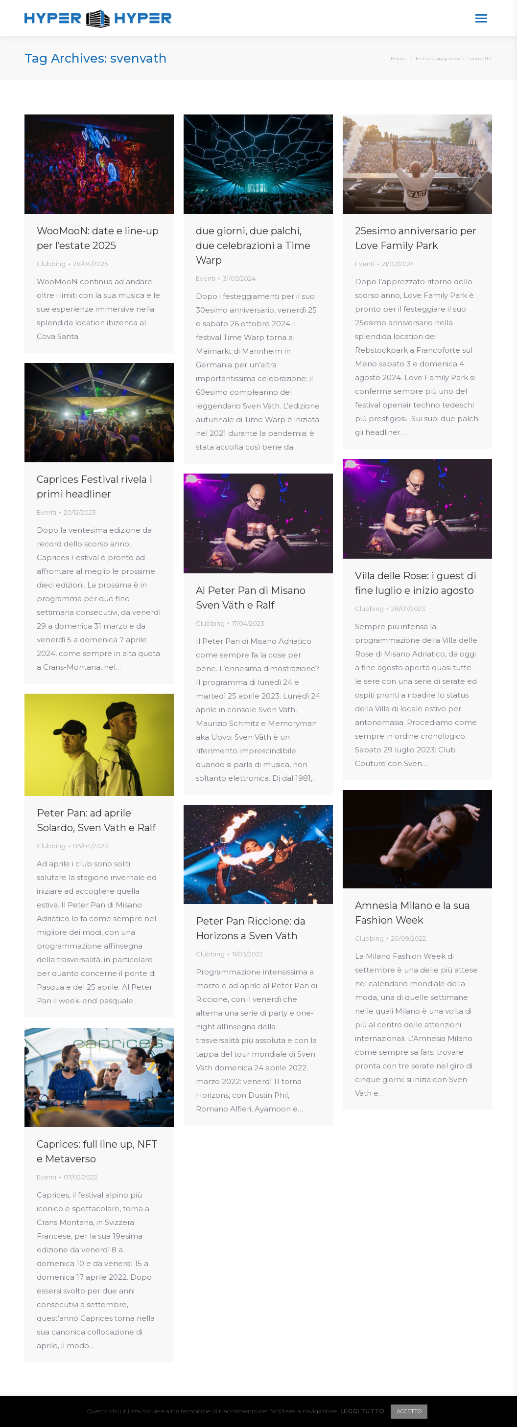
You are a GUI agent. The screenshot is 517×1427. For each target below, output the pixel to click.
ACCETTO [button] (409, 1411)
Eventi (205, 278)
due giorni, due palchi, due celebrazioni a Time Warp (253, 245)
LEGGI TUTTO (362, 1411)
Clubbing (51, 264)
